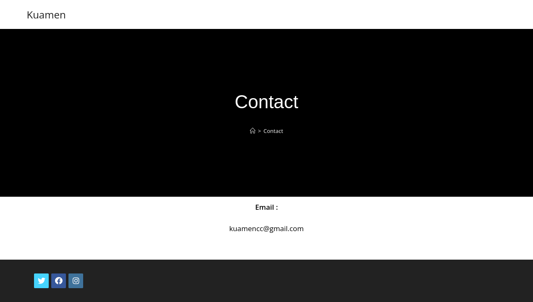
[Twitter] (41, 268)
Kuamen (46, 14)
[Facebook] (58, 268)
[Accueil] (252, 131)
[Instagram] (75, 268)
